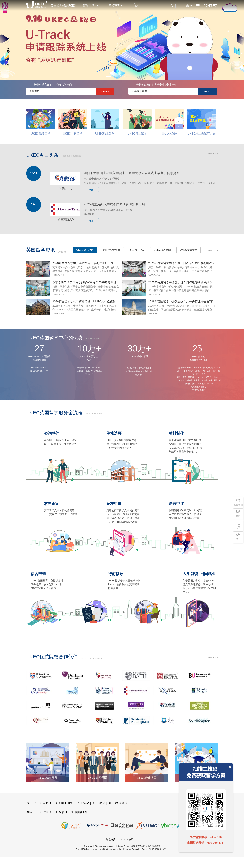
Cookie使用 (127, 839)
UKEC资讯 (98, 803)
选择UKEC (50, 803)
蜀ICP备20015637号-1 (158, 849)
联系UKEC (50, 812)
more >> (213, 153)
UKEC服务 (66, 803)
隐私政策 (110, 839)
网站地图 (81, 812)
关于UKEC (34, 803)
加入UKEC (34, 812)
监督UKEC (66, 812)
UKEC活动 (82, 803)
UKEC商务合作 (117, 803)
